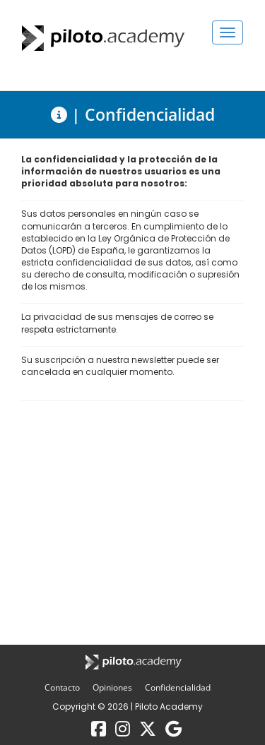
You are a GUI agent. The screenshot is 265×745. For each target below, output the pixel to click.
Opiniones (113, 687)
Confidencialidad (178, 687)
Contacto (63, 687)
